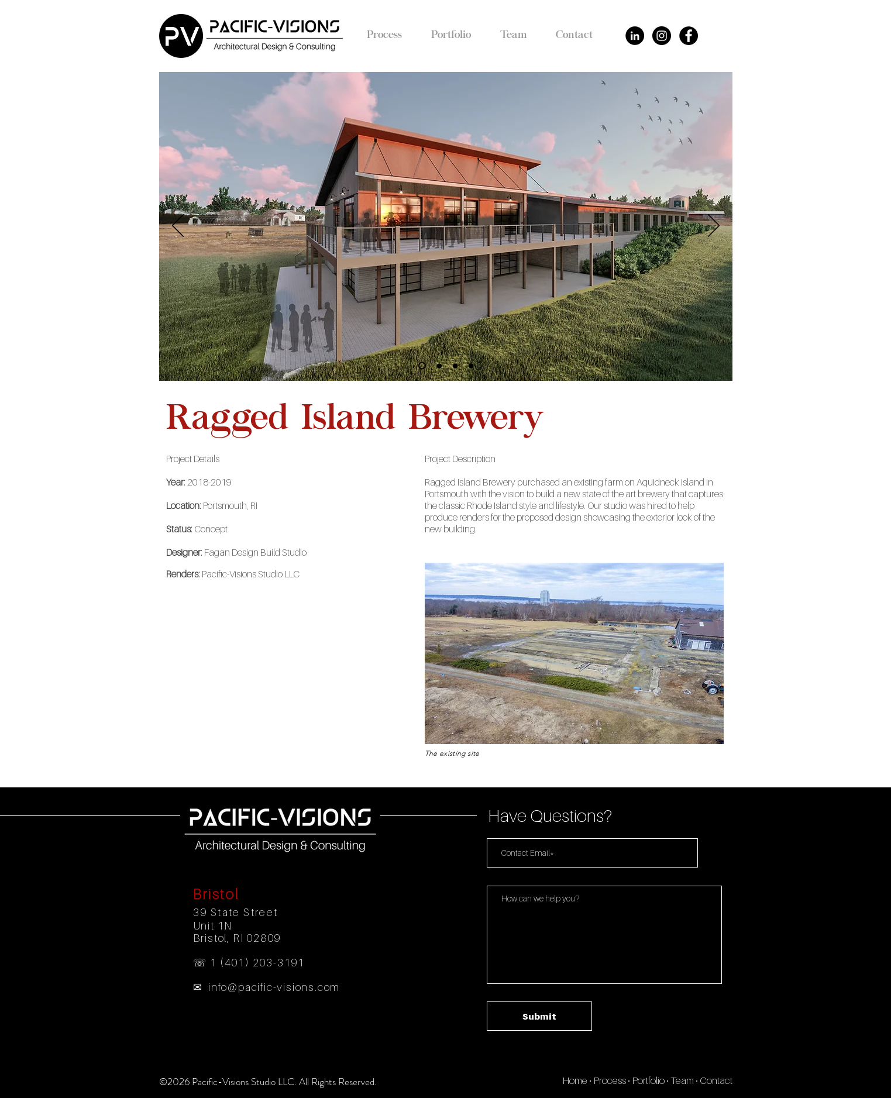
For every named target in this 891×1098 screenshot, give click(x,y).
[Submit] (539, 1016)
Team (682, 1080)
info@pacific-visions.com (274, 987)
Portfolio (648, 1080)
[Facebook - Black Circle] (688, 35)
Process (609, 1080)
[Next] (714, 226)
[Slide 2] (439, 365)
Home (574, 1080)
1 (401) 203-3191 (257, 962)
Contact (716, 1080)
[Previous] (178, 226)
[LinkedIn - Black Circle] (634, 35)
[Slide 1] (422, 366)
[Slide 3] (455, 365)
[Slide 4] (471, 365)
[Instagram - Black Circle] (661, 35)
